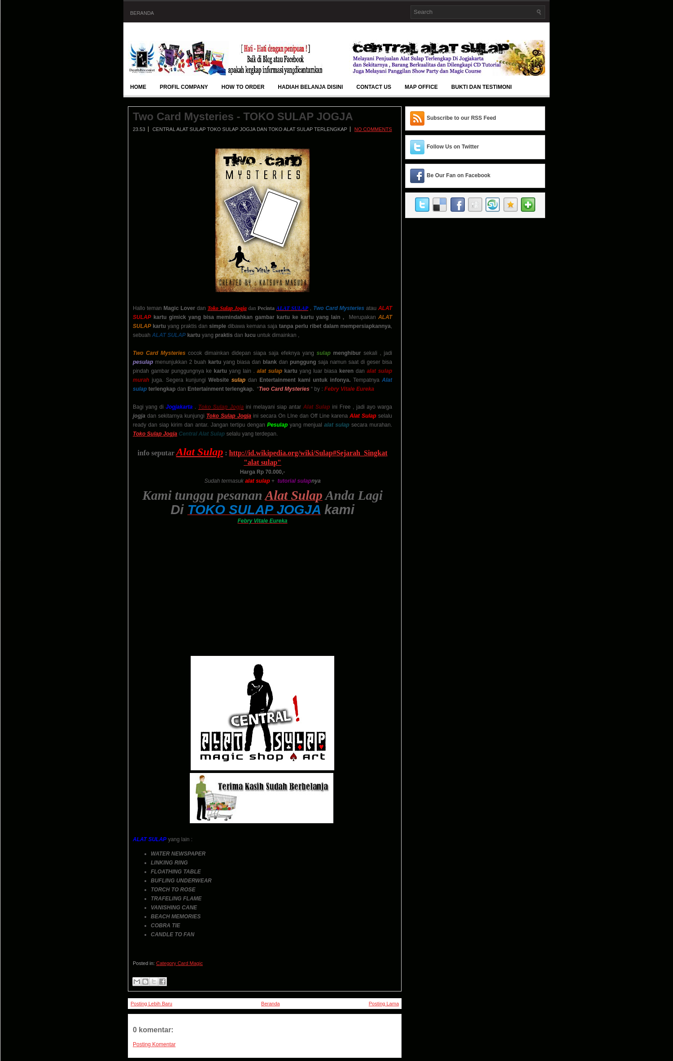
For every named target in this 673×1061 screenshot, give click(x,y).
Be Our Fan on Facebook (458, 175)
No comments (373, 129)
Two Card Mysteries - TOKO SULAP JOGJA (243, 116)
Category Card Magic (179, 963)
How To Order (243, 87)
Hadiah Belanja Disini (310, 87)
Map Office (421, 87)
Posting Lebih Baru (151, 1003)
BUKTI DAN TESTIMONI (481, 87)
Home (138, 87)
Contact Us (373, 87)
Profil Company (184, 87)
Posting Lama (384, 1003)
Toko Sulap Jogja (155, 434)
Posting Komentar (154, 1044)
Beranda (142, 13)
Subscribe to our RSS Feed (461, 118)
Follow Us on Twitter (453, 147)
